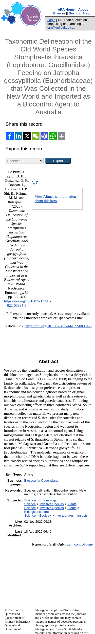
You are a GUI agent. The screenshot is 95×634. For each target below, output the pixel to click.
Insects (82, 515)
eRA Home (66, 9)
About (83, 9)
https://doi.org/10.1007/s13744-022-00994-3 (58, 326)
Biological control (36, 512)
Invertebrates (64, 515)
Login (51, 20)
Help (86, 13)
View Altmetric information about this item (55, 198)
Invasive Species (52, 504)
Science (30, 500)
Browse (59, 13)
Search (74, 13)
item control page (80, 544)
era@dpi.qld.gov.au (61, 27)
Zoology (45, 515)
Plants (72, 504)
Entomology (48, 500)
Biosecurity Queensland (41, 480)
